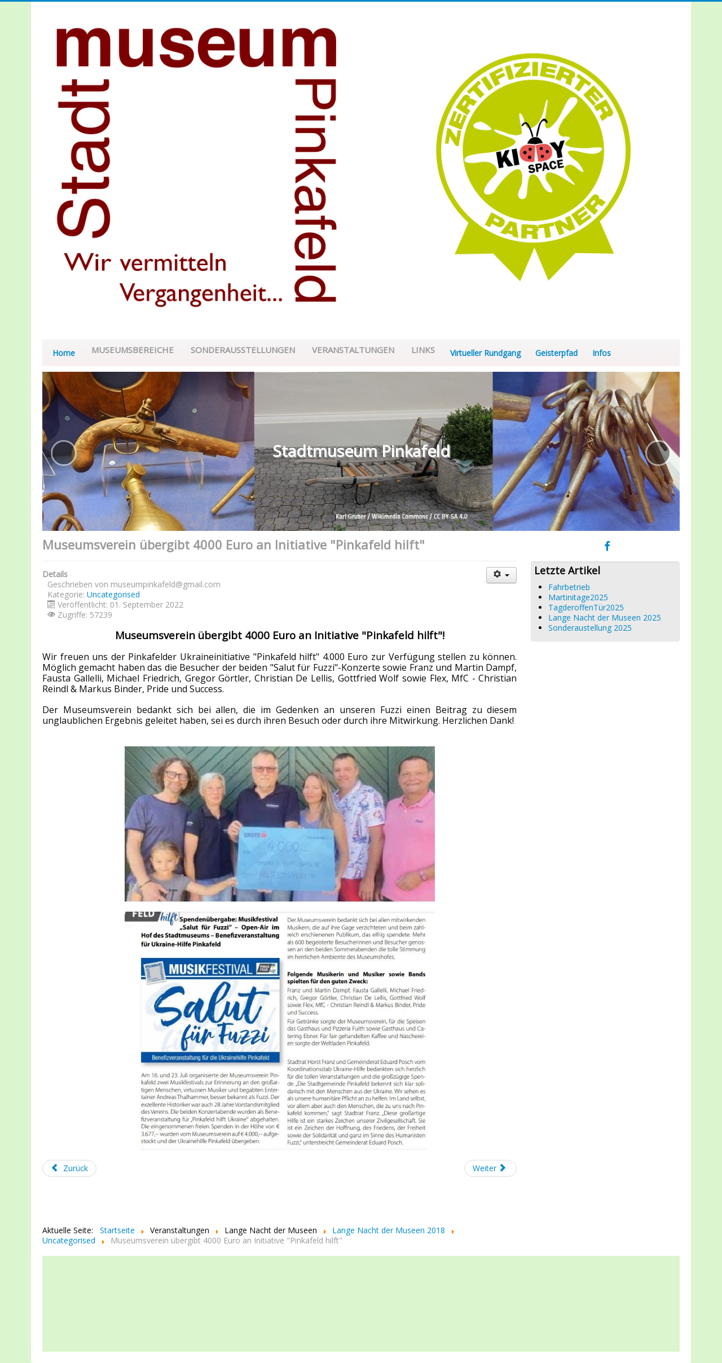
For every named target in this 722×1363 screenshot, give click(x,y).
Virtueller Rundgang (485, 353)
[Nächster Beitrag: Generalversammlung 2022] (490, 1168)
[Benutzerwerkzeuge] (501, 575)
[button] (64, 453)
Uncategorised (113, 594)
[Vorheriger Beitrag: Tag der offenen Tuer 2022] (69, 1168)
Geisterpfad (556, 353)
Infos (601, 353)
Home (63, 353)
